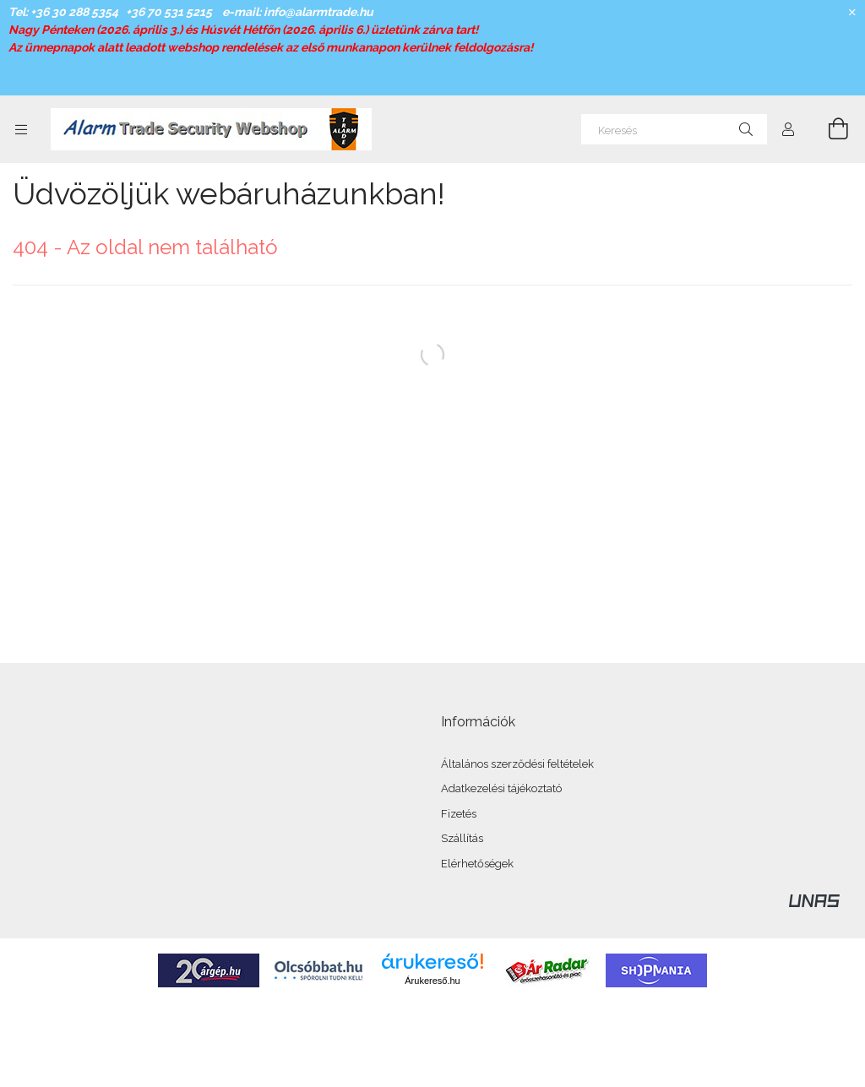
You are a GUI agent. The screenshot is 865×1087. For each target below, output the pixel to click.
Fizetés (458, 813)
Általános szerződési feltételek (517, 764)
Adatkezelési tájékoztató (501, 788)
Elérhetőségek (477, 863)
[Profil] (788, 129)
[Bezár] (852, 12)
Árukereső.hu (432, 981)
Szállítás (462, 838)
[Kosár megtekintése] (828, 129)
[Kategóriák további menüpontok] (21, 129)
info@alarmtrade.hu (318, 12)
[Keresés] (674, 129)
